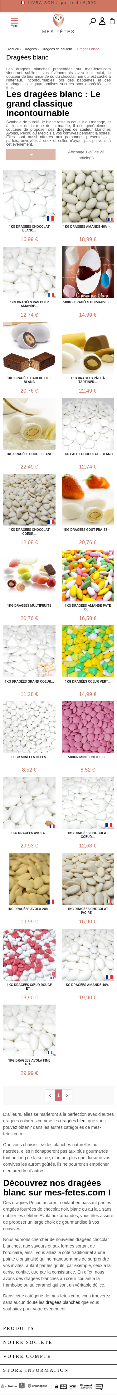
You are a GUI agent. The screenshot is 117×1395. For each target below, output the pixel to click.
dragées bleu (72, 1120)
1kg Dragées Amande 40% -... (88, 227)
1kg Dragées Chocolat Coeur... (29, 531)
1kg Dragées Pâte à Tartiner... (88, 380)
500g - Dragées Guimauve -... (87, 302)
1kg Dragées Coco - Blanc (29, 454)
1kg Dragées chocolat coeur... (87, 835)
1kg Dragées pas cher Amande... (29, 304)
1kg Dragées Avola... (29, 833)
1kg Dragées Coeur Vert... (88, 682)
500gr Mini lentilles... (29, 757)
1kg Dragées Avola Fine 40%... (29, 1062)
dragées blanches (63, 1302)
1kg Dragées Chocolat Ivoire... (87, 911)
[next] (67, 1095)
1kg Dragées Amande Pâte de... (88, 607)
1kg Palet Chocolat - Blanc (88, 454)
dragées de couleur (75, 129)
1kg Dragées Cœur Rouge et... (29, 987)
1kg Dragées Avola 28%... (29, 909)
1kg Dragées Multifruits (29, 606)
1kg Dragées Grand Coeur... (29, 682)
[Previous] (50, 1095)
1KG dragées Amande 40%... (87, 985)
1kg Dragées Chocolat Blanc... (29, 228)
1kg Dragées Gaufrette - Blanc (29, 380)
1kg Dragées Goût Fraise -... (87, 530)
